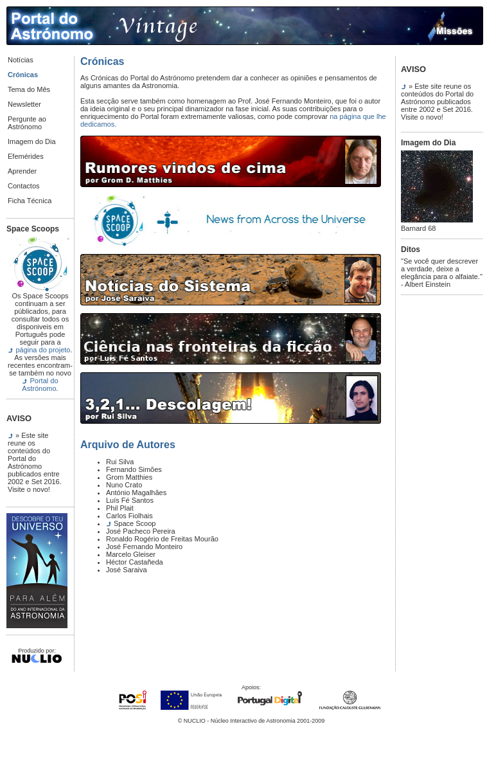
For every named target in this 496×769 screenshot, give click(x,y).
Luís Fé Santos (130, 500)
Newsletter (24, 104)
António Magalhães (136, 492)
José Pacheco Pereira (140, 531)
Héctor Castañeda (134, 562)
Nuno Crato (124, 485)
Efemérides (26, 156)
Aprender (22, 171)
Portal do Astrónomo (40, 384)
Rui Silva (120, 462)
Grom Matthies (129, 477)
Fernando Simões (134, 469)
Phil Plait (120, 508)
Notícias (20, 60)
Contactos (24, 186)
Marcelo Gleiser (130, 554)
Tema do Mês (29, 89)
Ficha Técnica (29, 200)
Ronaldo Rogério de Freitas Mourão (162, 539)
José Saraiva (126, 570)
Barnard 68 (437, 225)
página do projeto (42, 350)
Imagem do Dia (32, 141)
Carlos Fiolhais (129, 516)
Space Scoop (134, 523)
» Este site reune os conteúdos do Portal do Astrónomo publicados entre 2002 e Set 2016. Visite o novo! (35, 462)
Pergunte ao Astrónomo (27, 123)
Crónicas (23, 74)
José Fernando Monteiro (144, 546)
